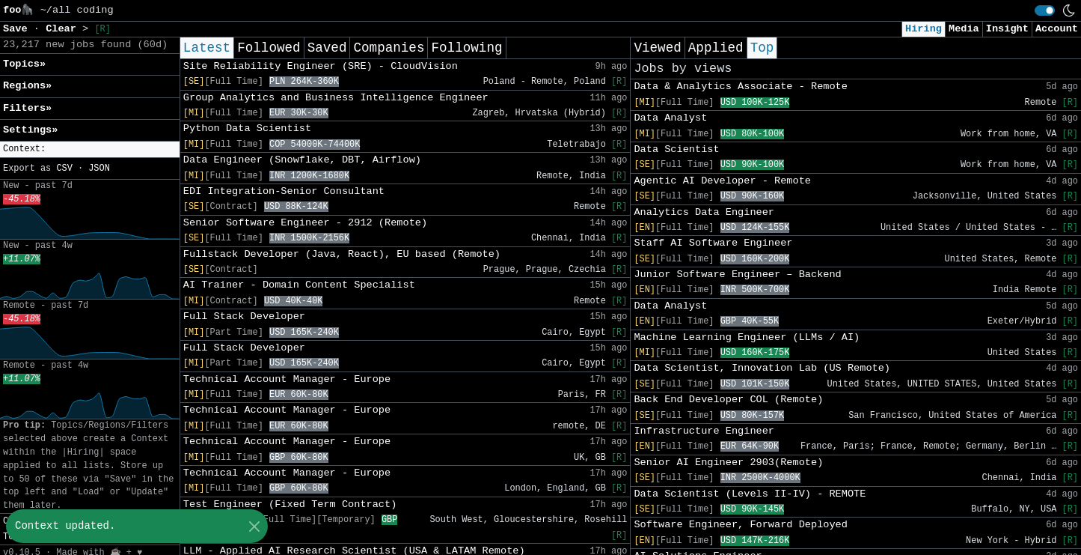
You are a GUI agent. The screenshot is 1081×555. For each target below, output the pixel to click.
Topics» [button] (24, 64)
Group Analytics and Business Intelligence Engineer (336, 97)
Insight (1007, 28)
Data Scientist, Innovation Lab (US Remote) (762, 368)
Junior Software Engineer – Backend (737, 274)
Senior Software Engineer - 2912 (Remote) (305, 222)
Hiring (923, 28)
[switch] (1045, 10)
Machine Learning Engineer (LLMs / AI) (747, 337)
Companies (388, 47)
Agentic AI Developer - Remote (722, 180)
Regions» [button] (27, 85)
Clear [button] (64, 28)
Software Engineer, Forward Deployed (741, 524)
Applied (716, 47)
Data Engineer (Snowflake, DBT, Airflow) (302, 160)
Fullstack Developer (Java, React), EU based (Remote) (341, 254)
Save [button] (18, 28)
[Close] (254, 526)
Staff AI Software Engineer (713, 243)
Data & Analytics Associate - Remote (741, 86)
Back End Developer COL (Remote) (728, 399)
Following (466, 47)
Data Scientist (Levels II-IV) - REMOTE (750, 494)
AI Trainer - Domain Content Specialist (299, 285)
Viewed (657, 47)
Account (1056, 28)
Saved (327, 47)
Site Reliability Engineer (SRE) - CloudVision (320, 66)
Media (964, 28)
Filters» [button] (27, 108)
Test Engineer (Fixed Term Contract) (290, 504)
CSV (64, 168)
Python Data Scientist (247, 128)
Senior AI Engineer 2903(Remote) (728, 462)
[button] (90, 149)
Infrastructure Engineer (704, 431)
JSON (99, 168)
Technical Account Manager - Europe (287, 379)
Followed (268, 47)
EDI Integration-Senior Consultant (284, 191)
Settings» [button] (30, 130)
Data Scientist (676, 149)
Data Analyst (670, 118)
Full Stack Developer (244, 316)
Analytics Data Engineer (704, 212)
